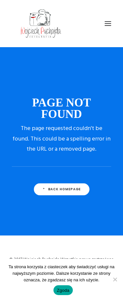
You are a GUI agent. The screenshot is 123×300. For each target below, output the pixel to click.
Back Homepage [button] (61, 189)
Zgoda (63, 290)
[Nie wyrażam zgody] (115, 279)
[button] (108, 23)
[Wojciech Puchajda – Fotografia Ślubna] (41, 23)
